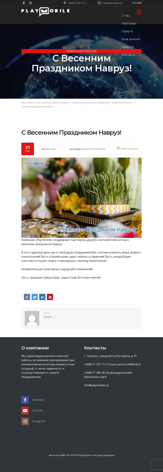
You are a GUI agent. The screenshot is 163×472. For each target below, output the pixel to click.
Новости (127, 47)
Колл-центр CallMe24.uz (125, 364)
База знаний (130, 39)
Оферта (127, 31)
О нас (125, 15)
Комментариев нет (127, 148)
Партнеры (129, 23)
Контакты (128, 55)
